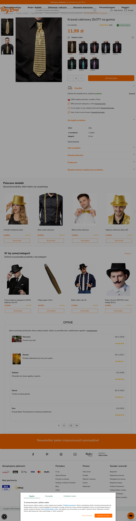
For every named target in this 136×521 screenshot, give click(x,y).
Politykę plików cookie (51, 509)
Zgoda (31, 496)
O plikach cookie (70, 496)
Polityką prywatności (69, 505)
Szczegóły (49, 496)
